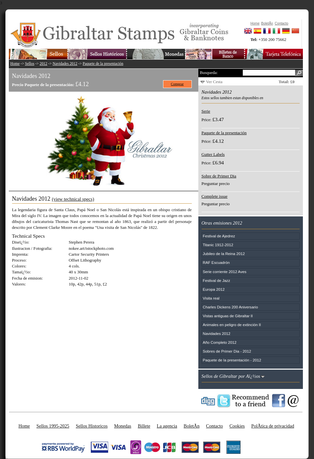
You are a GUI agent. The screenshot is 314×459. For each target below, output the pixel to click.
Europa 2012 (214, 289)
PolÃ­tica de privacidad (272, 426)
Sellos (29, 64)
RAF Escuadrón (216, 262)
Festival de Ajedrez (219, 236)
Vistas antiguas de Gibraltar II (228, 316)
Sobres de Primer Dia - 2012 (227, 351)
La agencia (167, 426)
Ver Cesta (214, 81)
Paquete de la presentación (103, 64)
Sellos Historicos (91, 426)
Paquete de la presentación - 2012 (232, 360)
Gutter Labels (213, 154)
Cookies (237, 426)
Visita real (211, 298)
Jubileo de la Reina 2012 (224, 253)
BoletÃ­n (191, 426)
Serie (206, 111)
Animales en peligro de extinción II (232, 324)
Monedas (122, 426)
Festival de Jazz (216, 280)
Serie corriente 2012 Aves (225, 271)
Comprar (177, 84)
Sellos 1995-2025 (52, 426)
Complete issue (215, 196)
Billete (144, 426)
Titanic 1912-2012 (218, 245)
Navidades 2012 (65, 64)
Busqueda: (209, 72)
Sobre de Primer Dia (219, 176)
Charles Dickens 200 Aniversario (230, 307)
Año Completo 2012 (220, 342)
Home (15, 64)
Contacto (214, 426)
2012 (43, 64)
